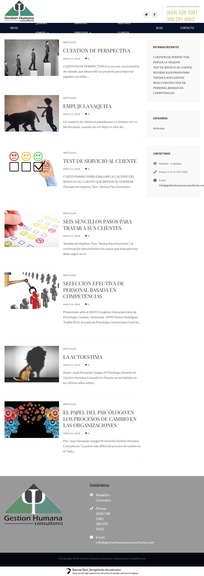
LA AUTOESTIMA (82, 356)
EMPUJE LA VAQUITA (87, 106)
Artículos (69, 42)
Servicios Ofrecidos (82, 28)
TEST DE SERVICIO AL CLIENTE (100, 160)
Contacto (187, 28)
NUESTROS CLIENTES (124, 28)
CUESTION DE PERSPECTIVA (96, 50)
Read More (96, 76)
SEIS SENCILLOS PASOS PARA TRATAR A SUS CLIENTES (97, 224)
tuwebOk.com (138, 558)
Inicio (14, 28)
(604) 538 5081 (183, 16)
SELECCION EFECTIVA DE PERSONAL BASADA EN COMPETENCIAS (93, 290)
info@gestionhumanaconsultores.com (125, 542)
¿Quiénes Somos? (42, 28)
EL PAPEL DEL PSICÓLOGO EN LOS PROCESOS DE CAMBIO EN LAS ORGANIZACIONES (100, 418)
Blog (159, 28)
